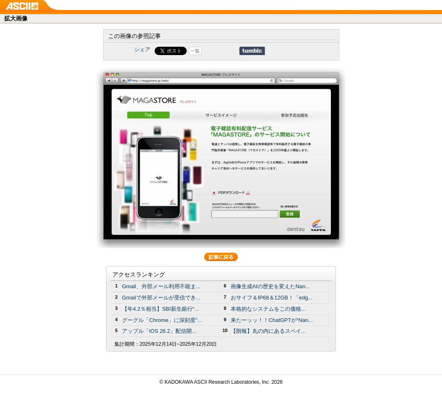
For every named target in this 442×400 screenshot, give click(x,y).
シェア (142, 49)
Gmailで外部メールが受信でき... (161, 297)
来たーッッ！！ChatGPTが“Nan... (272, 320)
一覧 (195, 50)
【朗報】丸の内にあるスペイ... (268, 331)
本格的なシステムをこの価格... (268, 309)
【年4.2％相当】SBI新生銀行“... (160, 309)
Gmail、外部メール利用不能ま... (161, 286)
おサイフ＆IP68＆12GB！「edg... (271, 297)
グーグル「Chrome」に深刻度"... (162, 320)
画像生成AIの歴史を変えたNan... (270, 286)
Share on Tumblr (252, 51)
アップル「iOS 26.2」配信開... (159, 331)
